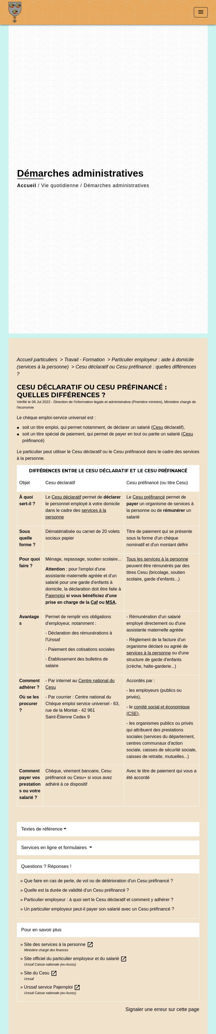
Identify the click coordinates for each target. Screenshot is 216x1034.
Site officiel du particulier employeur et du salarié (75, 958)
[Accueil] (43, 12)
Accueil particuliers (38, 359)
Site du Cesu (40, 973)
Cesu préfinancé (148, 497)
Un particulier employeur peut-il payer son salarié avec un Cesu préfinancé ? (99, 909)
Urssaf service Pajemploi (52, 987)
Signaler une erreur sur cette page (162, 1009)
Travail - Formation (85, 359)
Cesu (158, 427)
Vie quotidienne (60, 185)
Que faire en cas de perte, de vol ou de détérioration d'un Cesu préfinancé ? (98, 880)
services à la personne (148, 653)
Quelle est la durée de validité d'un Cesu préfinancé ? (76, 890)
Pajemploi (55, 595)
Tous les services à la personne (157, 559)
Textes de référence (42, 829)
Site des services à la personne (58, 944)
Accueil (27, 185)
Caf (94, 602)
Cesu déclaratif (66, 497)
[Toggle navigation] (201, 12)
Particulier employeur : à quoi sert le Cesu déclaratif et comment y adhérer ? (98, 899)
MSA (111, 602)
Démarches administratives (116, 185)
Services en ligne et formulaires (54, 847)
